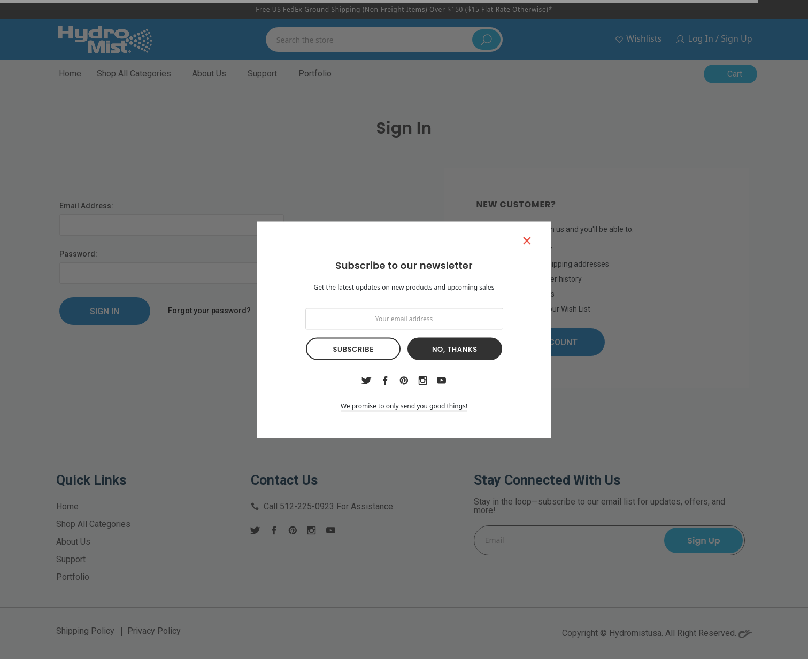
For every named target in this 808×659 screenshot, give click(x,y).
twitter (366, 380)
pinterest (404, 380)
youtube (441, 380)
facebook (385, 380)
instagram (423, 380)
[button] (527, 240)
